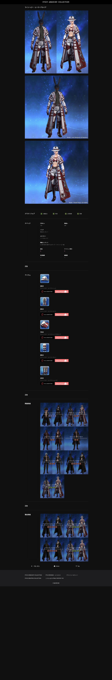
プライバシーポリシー (72, 575)
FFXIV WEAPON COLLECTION (33, 578)
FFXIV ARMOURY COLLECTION (56, 2)
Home (56, 566)
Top (78, 566)
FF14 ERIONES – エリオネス (53, 575)
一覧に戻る (35, 566)
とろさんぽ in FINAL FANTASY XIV (55, 578)
